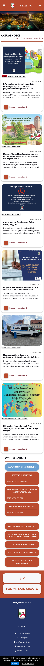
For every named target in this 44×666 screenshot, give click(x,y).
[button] (3, 20)
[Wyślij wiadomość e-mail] (15, 642)
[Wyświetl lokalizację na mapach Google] (15, 633)
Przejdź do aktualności (15, 107)
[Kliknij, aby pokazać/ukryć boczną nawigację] (5, 5)
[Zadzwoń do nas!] (15, 646)
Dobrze (15, 664)
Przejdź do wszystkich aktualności (29, 38)
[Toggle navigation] (40, 5)
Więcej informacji (28, 664)
